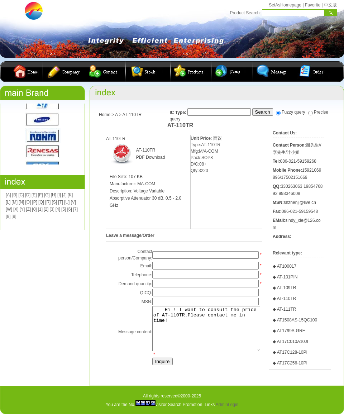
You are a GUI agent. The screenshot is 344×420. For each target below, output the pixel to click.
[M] (14, 202)
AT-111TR (286, 309)
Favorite (312, 5)
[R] (48, 202)
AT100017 (287, 266)
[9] (13, 216)
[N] (21, 202)
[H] (53, 194)
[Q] (41, 202)
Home (104, 114)
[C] (21, 194)
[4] (58, 209)
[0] (34, 209)
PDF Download (150, 157)
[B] (15, 194)
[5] (63, 209)
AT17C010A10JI (292, 341)
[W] (9, 209)
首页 (27, 71)
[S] (54, 202)
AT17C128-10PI (292, 352)
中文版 (330, 5)
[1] (40, 209)
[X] (16, 209)
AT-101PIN (287, 277)
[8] (8, 216)
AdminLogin (227, 405)
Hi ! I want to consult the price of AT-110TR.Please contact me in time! (202, 333)
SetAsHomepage (285, 5)
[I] (59, 194)
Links (210, 405)
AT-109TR (286, 287)
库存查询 (148, 71)
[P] (34, 202)
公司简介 (63, 71)
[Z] (28, 209)
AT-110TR (286, 298)
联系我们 (104, 71)
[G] (47, 194)
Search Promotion (185, 405)
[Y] (22, 209)
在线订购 (312, 71)
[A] (8, 194)
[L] (8, 202)
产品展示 (191, 71)
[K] (70, 194)
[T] (60, 202)
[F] (40, 194)
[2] (46, 209)
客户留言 (273, 71)
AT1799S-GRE (291, 330)
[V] (73, 202)
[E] (34, 194)
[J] (64, 194)
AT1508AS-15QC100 (297, 320)
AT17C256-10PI (292, 363)
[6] (69, 209)
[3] (51, 209)
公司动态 (232, 71)
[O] (28, 202)
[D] (27, 194)
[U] (67, 202)
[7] (75, 209)
